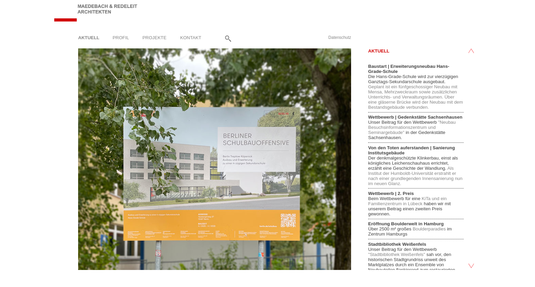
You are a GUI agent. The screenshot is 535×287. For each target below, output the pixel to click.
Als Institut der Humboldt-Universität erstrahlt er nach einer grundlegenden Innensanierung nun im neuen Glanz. (415, 176)
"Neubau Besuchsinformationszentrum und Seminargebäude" (412, 127)
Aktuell (88, 37)
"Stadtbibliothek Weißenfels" (397, 254)
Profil (121, 37)
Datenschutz (339, 37)
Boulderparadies (429, 228)
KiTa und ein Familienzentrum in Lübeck (407, 201)
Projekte (154, 37)
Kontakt (190, 37)
